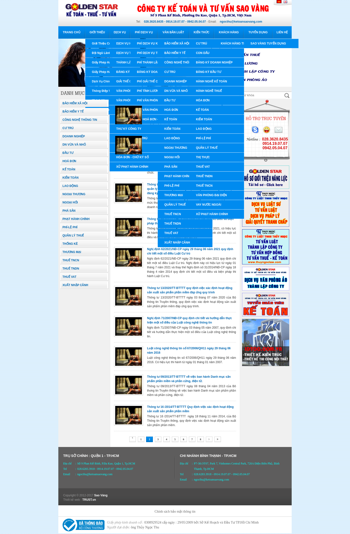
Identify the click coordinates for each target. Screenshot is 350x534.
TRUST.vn (89, 499)
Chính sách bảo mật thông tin (175, 511)
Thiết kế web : (72, 499)
